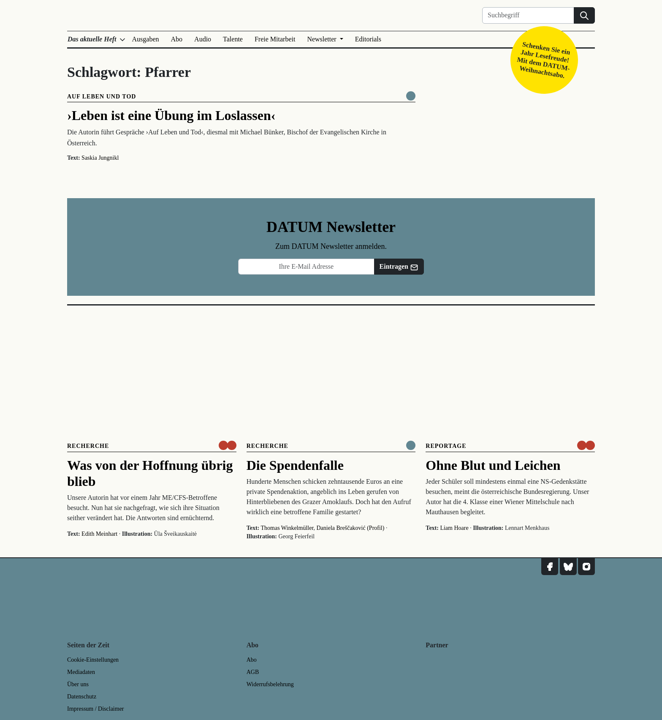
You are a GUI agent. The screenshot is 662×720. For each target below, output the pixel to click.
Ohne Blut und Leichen (493, 465)
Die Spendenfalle (295, 465)
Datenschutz (81, 696)
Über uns (78, 684)
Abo (177, 39)
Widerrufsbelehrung (270, 684)
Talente (233, 39)
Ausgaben (145, 39)
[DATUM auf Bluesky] (568, 566)
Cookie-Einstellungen (93, 660)
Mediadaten (81, 672)
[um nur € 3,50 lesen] (227, 445)
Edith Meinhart (99, 534)
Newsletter (322, 39)
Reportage (446, 446)
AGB (253, 672)
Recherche (88, 446)
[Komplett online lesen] (410, 96)
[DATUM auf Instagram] (586, 566)
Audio (202, 39)
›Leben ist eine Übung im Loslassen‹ (171, 115)
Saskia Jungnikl (100, 158)
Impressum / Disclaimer (95, 709)
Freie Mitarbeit (275, 39)
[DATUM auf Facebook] (549, 566)
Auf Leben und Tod (101, 96)
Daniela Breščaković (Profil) (350, 528)
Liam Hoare (454, 528)
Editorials (368, 39)
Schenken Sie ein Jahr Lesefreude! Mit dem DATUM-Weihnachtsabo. (543, 59)
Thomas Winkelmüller (287, 528)
